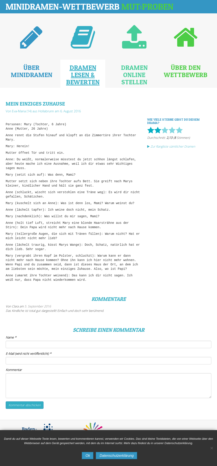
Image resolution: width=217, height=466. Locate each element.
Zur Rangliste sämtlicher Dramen (171, 146)
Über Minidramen (31, 71)
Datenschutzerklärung (117, 455)
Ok (88, 455)
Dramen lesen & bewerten (83, 75)
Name (11, 337)
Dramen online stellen (134, 75)
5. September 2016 (37, 306)
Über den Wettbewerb (185, 71)
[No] (211, 448)
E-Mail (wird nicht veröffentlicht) (28, 353)
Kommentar (14, 370)
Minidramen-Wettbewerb (89, 6)
